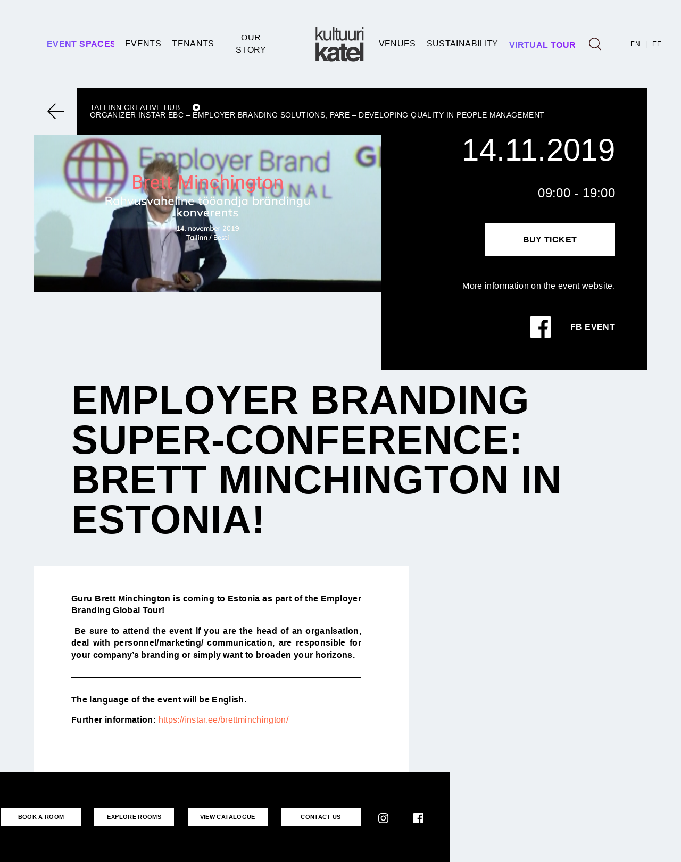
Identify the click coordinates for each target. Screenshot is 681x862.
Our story (251, 43)
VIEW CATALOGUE (227, 817)
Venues (397, 43)
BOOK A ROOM (41, 817)
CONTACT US (321, 817)
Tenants (193, 43)
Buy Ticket (550, 239)
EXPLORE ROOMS (134, 817)
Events (143, 43)
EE (656, 44)
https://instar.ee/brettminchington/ (224, 719)
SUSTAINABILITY (463, 43)
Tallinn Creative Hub (135, 107)
